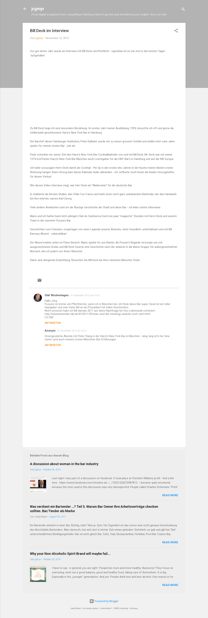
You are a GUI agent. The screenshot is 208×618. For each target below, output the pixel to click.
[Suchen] (183, 10)
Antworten (53, 322)
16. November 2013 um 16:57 (85, 295)
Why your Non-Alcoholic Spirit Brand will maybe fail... (70, 554)
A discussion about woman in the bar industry (64, 464)
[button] (176, 31)
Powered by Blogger (104, 601)
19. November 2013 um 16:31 (72, 330)
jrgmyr (37, 8)
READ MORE (170, 495)
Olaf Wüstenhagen (57, 295)
